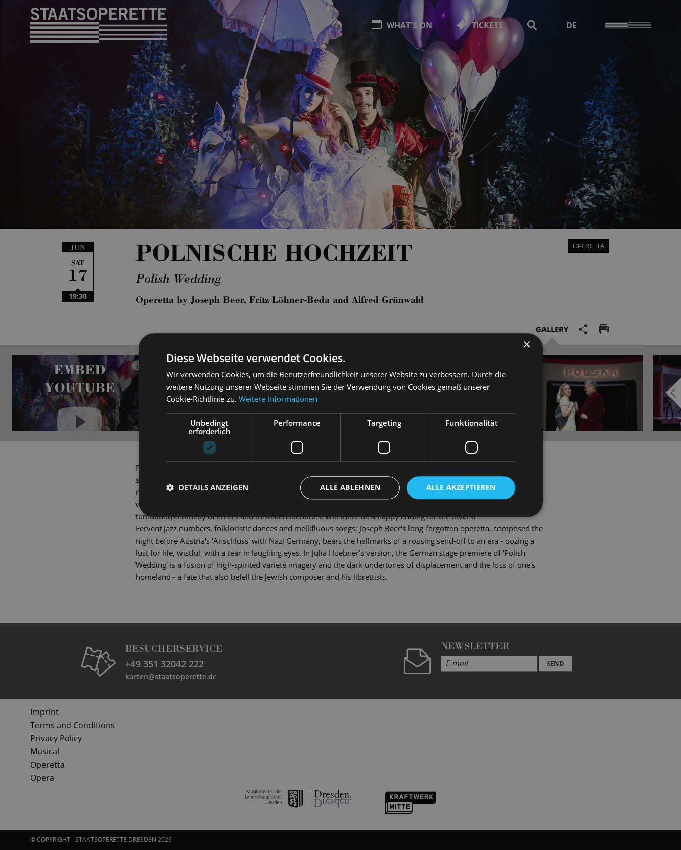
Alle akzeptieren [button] (460, 487)
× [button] (526, 345)
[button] (207, 488)
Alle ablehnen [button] (350, 487)
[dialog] (340, 425)
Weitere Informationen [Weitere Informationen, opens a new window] (278, 399)
